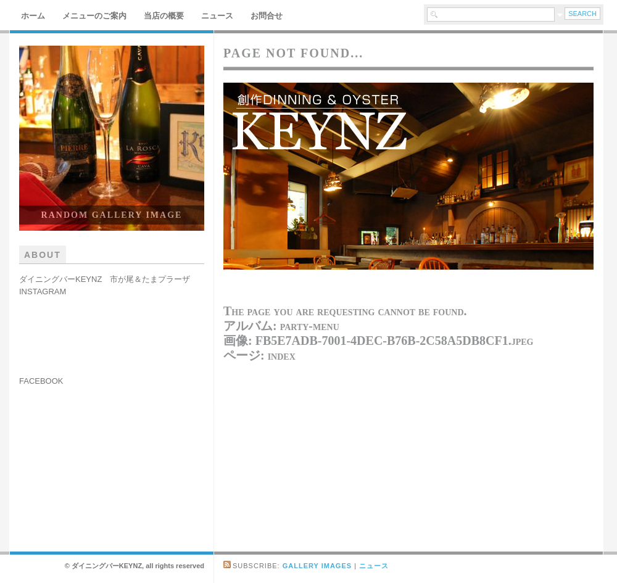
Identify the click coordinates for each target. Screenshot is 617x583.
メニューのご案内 (94, 15)
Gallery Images (317, 565)
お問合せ (267, 15)
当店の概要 (164, 15)
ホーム (33, 15)
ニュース (217, 15)
